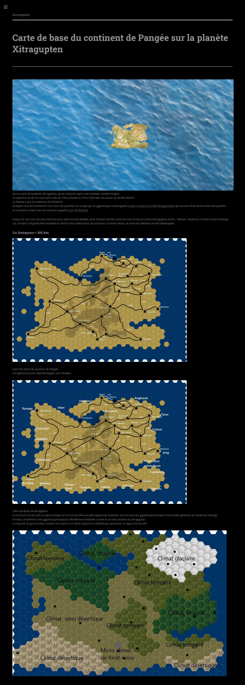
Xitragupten (21, 15)
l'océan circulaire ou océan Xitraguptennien (151, 206)
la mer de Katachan (77, 210)
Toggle (5, 7)
